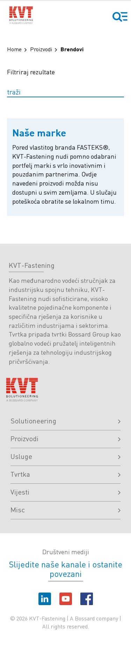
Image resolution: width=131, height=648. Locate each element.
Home (14, 49)
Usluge (65, 456)
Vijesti (65, 492)
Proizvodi (41, 49)
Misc (65, 509)
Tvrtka (65, 474)
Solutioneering (65, 420)
